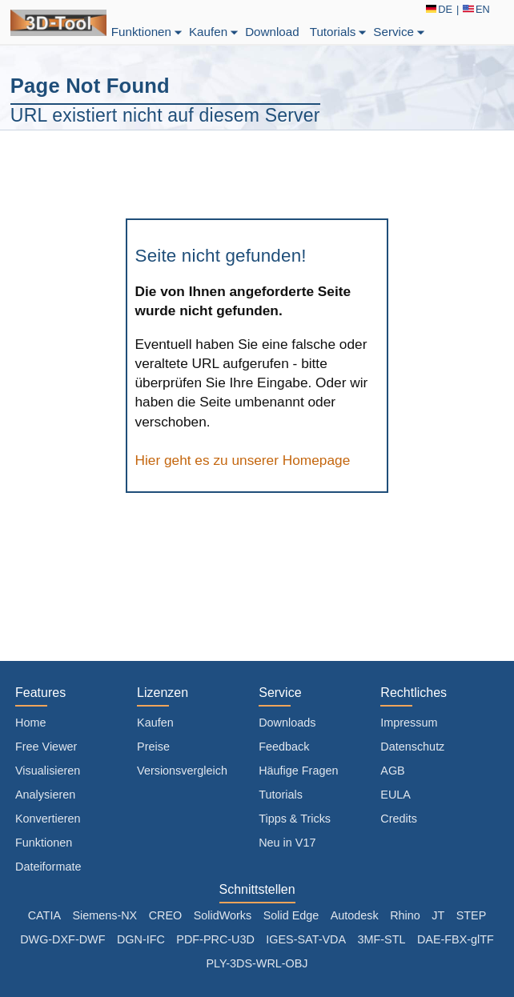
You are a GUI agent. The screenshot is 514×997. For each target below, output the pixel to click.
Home (30, 722)
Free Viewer (46, 746)
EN (476, 9)
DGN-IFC (141, 939)
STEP (471, 915)
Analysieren (45, 794)
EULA (395, 794)
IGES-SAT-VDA (306, 939)
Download (272, 31)
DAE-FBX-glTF (455, 939)
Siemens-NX (104, 915)
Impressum (408, 722)
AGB (392, 770)
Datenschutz (412, 746)
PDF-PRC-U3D (215, 939)
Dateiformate (48, 866)
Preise (153, 746)
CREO (166, 915)
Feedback (284, 746)
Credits (398, 818)
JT (438, 915)
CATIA (44, 915)
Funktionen (147, 31)
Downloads (287, 722)
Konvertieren (48, 818)
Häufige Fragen (298, 770)
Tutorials (339, 31)
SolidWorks (223, 915)
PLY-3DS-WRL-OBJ (256, 963)
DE (439, 9)
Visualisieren (47, 770)
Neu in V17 (287, 842)
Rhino (405, 915)
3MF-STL (381, 939)
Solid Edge (291, 915)
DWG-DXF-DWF (62, 939)
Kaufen (214, 31)
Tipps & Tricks (295, 818)
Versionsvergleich (182, 770)
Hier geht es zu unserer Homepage (243, 460)
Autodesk (355, 915)
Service (400, 31)
